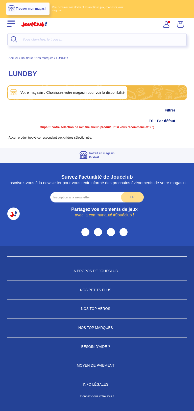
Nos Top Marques (97, 328)
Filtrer (174, 110)
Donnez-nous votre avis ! (97, 396)
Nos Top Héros (97, 309)
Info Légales (97, 384)
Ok (132, 197)
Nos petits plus (97, 290)
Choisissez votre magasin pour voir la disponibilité (85, 92)
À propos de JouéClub (97, 271)
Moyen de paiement (97, 365)
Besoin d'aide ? (97, 347)
